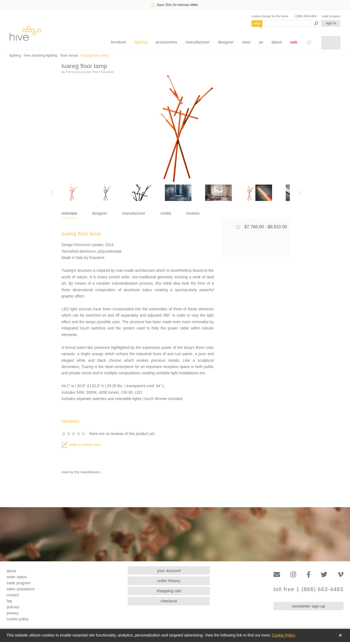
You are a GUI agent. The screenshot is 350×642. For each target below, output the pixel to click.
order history (169, 580)
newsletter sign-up (308, 606)
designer (226, 42)
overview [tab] (69, 213)
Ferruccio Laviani (79, 71)
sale (294, 42)
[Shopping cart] (330, 42)
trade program (331, 16)
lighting (140, 42)
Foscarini (107, 71)
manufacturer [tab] (133, 213)
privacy (13, 613)
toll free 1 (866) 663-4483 (308, 589)
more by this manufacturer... (82, 472)
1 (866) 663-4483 (305, 16)
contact (13, 595)
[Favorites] (309, 42)
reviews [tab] (193, 213)
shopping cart (168, 590)
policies (13, 607)
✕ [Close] (340, 635)
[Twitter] (324, 574)
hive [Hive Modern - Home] (25, 33)
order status (17, 577)
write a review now (81, 445)
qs (261, 42)
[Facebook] (309, 574)
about (277, 42)
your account (169, 570)
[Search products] (292, 23)
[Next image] (299, 193)
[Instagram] (293, 574)
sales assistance (21, 589)
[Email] (276, 574)
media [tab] (166, 213)
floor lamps (69, 55)
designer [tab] (99, 213)
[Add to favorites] (238, 227)
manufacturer (197, 42)
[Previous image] (52, 193)
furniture (118, 42)
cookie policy (17, 619)
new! (246, 42)
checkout (169, 601)
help (257, 23)
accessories (166, 42)
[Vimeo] (340, 574)
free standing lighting (40, 55)
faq (9, 601)
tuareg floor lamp (95, 55)
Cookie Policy (283, 635)
